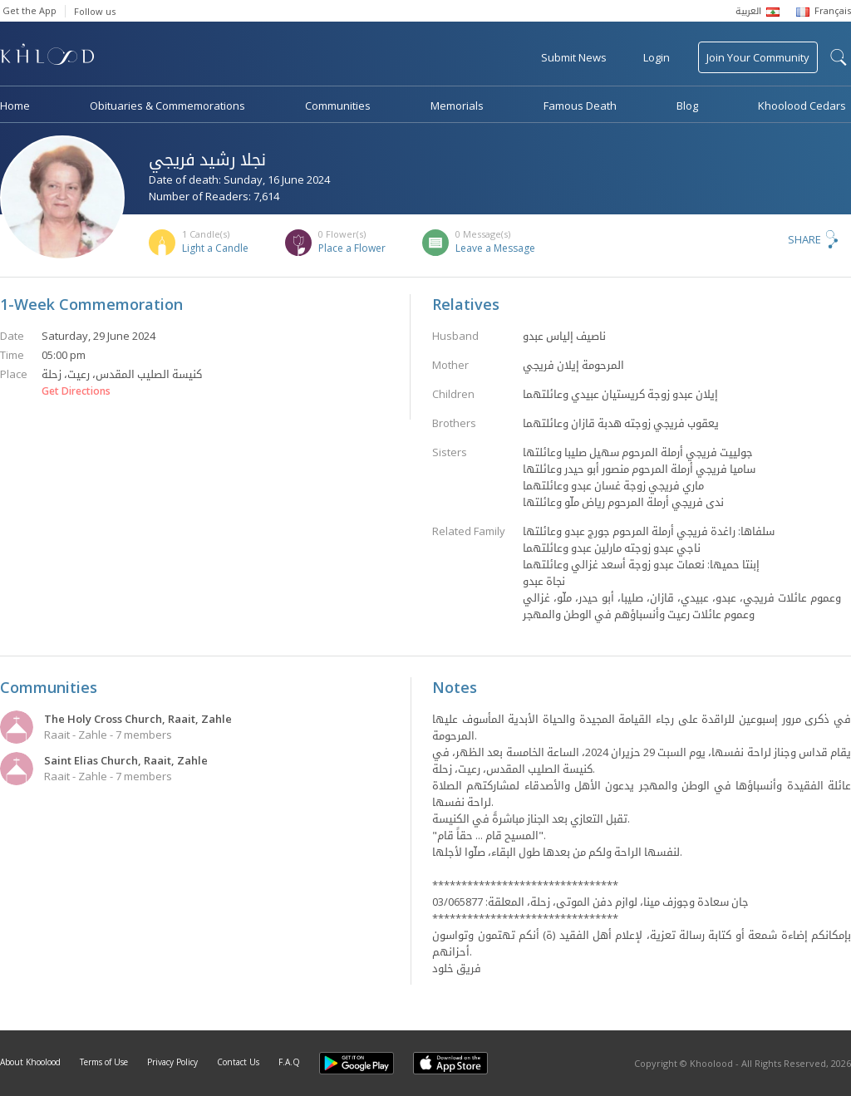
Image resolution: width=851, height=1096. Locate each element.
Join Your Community (757, 57)
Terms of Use (104, 1062)
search (838, 57)
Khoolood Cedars (802, 105)
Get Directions (76, 391)
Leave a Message (495, 248)
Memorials (457, 105)
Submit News (574, 57)
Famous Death (580, 105)
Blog (687, 105)
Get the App (29, 10)
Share (804, 239)
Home (15, 105)
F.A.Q (289, 1062)
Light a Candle (215, 248)
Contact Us (238, 1062)
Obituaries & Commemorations (167, 105)
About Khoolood (30, 1062)
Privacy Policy (172, 1062)
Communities (338, 105)
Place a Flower (352, 248)
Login (656, 57)
